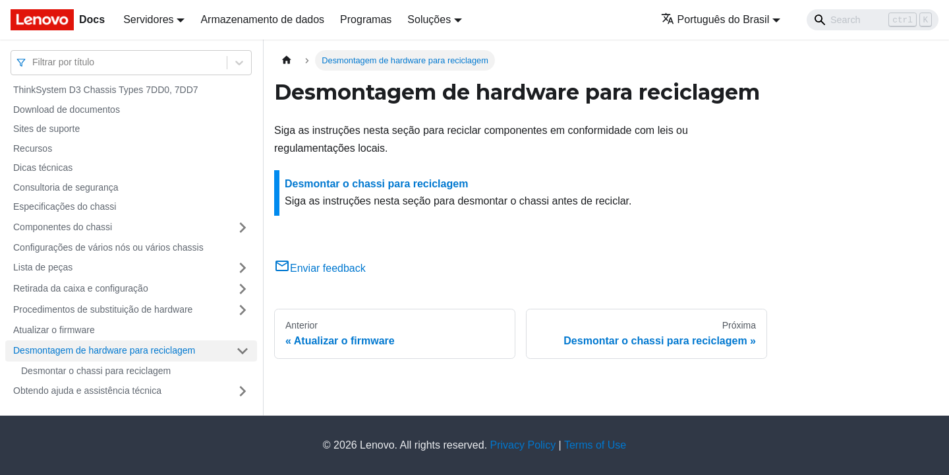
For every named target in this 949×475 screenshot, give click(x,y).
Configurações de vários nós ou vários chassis (108, 247)
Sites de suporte (46, 128)
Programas (365, 19)
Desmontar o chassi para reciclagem (96, 370)
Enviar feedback (320, 268)
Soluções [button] (429, 19)
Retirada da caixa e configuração (80, 288)
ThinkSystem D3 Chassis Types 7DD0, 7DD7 (105, 89)
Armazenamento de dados (262, 19)
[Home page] (286, 60)
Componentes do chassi (62, 227)
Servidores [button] (148, 19)
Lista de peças (42, 267)
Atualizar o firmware (54, 330)
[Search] (872, 19)
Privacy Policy (523, 445)
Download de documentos (66, 109)
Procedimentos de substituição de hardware (102, 309)
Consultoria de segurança (66, 187)
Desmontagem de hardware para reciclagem (104, 350)
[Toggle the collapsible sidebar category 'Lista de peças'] (242, 267)
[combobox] (33, 62)
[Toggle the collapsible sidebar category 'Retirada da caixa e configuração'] (242, 289)
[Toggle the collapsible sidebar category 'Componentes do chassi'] (242, 227)
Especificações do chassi (64, 206)
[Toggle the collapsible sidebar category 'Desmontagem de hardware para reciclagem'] (242, 351)
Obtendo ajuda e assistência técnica (87, 390)
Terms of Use (595, 445)
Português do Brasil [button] (715, 19)
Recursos (32, 148)
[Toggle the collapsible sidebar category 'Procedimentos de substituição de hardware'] (242, 310)
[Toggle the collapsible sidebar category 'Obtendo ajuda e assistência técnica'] (242, 391)
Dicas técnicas (42, 167)
